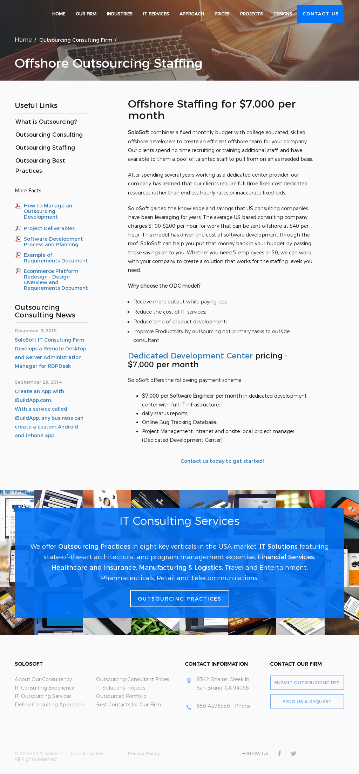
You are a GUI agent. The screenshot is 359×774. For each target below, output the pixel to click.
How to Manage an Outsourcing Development (48, 211)
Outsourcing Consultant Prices (132, 679)
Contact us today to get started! (222, 461)
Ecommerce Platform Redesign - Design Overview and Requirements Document (56, 279)
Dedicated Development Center (190, 356)
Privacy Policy (144, 753)
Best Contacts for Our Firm (128, 704)
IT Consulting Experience (45, 688)
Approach (192, 13)
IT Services (156, 13)
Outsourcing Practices (94, 546)
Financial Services (286, 557)
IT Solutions (278, 546)
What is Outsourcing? (46, 121)
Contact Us (321, 13)
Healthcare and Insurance (93, 567)
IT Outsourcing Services (43, 696)
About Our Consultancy (43, 679)
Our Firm (86, 13)
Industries (120, 13)
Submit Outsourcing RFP (307, 682)
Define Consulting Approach (49, 704)
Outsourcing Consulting (49, 134)
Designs (282, 13)
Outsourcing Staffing (45, 147)
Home (58, 13)
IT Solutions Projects (120, 688)
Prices (222, 13)
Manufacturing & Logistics (180, 567)
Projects (251, 13)
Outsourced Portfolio (121, 696)
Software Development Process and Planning (53, 242)
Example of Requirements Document (56, 258)
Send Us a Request (307, 701)
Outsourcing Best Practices (40, 165)
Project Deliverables (49, 228)
